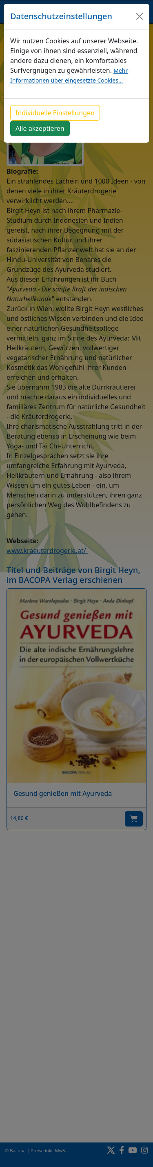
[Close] (139, 16)
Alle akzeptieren (40, 128)
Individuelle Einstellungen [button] (55, 112)
